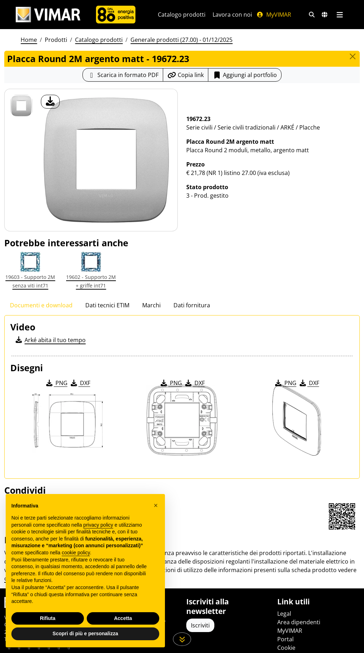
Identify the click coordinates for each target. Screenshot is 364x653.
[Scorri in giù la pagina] (182, 639)
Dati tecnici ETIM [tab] (107, 305)
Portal (285, 639)
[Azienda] (115, 14)
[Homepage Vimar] (48, 14)
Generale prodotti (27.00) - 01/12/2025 (181, 40)
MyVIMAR (273, 14)
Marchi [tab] (151, 305)
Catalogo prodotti (181, 14)
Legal (284, 614)
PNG (56, 383)
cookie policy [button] (76, 552)
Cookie (286, 648)
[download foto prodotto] (50, 102)
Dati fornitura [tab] (191, 305)
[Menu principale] (339, 14)
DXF (80, 383)
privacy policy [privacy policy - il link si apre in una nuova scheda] (98, 525)
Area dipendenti (298, 622)
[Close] (352, 56)
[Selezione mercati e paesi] (324, 14)
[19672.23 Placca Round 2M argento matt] (21, 106)
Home (29, 40)
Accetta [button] (123, 618)
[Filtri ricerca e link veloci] (311, 14)
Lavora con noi (232, 14)
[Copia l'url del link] (185, 75)
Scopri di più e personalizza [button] (85, 633)
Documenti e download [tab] (41, 305)
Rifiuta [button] (47, 618)
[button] (155, 505)
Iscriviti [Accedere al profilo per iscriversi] (200, 625)
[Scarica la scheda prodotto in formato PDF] (122, 75)
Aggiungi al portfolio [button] (245, 75)
